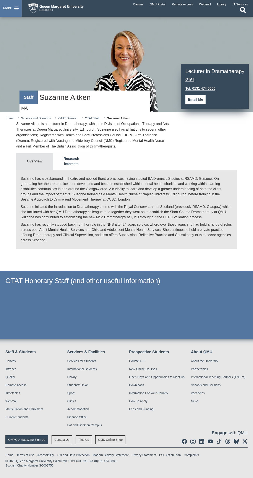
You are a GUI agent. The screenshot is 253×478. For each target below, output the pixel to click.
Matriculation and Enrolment (24, 409)
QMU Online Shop (110, 439)
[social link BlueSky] (236, 441)
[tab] (34, 161)
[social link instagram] (193, 441)
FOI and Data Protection (73, 455)
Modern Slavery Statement (111, 455)
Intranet (10, 369)
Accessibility (45, 455)
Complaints (191, 455)
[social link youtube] (210, 441)
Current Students (16, 417)
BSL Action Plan (170, 455)
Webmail (11, 401)
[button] (11, 9)
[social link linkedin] (201, 441)
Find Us (83, 439)
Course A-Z (136, 361)
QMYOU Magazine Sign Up (26, 439)
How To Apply (138, 401)
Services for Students (81, 361)
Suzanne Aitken (118, 118)
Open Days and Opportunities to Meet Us (157, 377)
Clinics (71, 401)
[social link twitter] (245, 441)
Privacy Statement (143, 455)
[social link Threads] (227, 441)
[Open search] (243, 12)
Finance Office (77, 417)
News (195, 401)
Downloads (136, 385)
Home (9, 118)
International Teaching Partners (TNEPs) (218, 377)
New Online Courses (143, 369)
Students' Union (78, 385)
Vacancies (198, 393)
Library (72, 377)
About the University (204, 361)
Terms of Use (25, 455)
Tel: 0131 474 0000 (200, 88)
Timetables (12, 393)
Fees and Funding (141, 409)
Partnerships (199, 369)
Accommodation (78, 409)
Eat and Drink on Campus (84, 425)
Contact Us (61, 439)
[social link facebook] (184, 441)
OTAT (189, 79)
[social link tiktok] (219, 441)
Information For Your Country (148, 393)
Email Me (195, 99)
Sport (71, 393)
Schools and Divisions (36, 118)
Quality (10, 377)
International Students (82, 369)
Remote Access (15, 385)
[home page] (60, 8)
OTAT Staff (92, 118)
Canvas (10, 361)
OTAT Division (68, 118)
